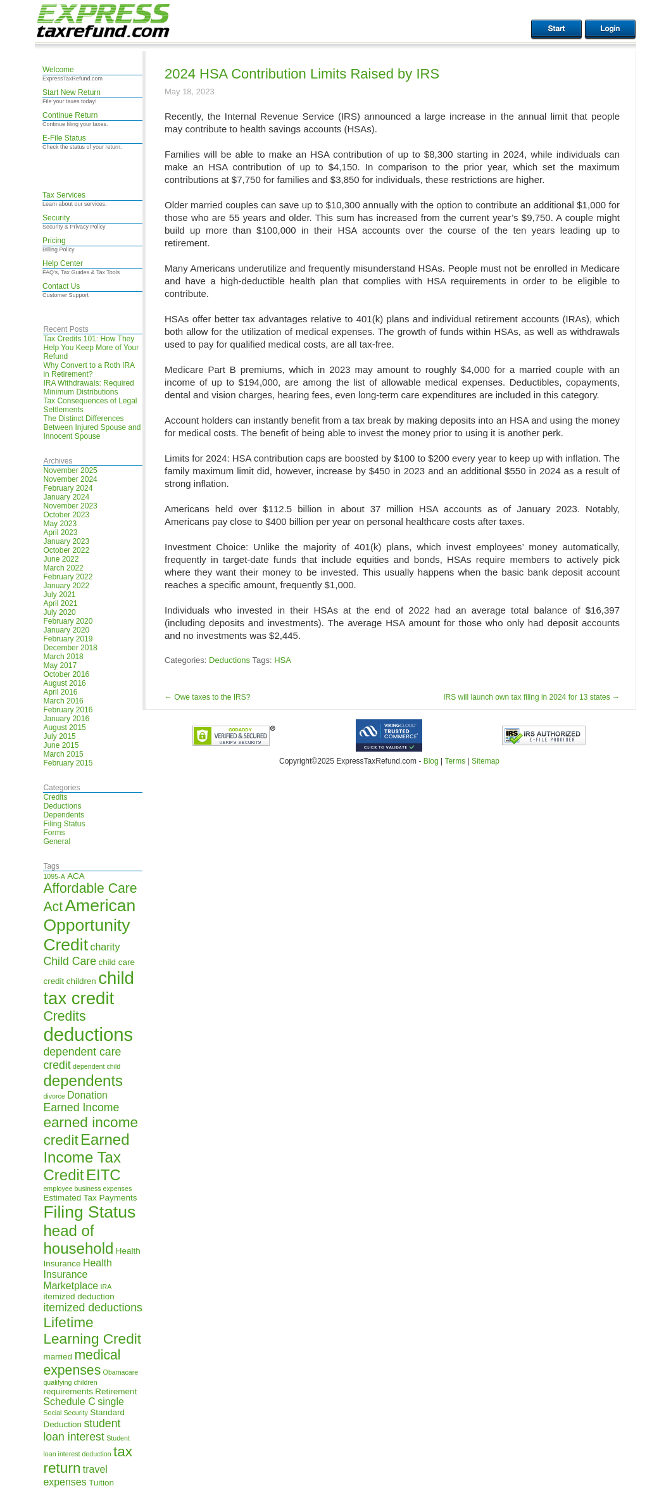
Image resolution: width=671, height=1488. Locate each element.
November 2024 (70, 479)
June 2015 (60, 745)
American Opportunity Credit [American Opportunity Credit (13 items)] (89, 925)
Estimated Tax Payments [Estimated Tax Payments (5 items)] (90, 1197)
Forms (54, 832)
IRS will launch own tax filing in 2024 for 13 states (531, 697)
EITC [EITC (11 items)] (103, 1174)
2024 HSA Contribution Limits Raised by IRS (302, 74)
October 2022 (66, 550)
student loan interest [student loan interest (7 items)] (81, 1430)
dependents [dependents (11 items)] (83, 1080)
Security (56, 217)
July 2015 (59, 736)
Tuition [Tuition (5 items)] (101, 1482)
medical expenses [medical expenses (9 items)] (81, 1362)
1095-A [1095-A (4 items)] (54, 876)
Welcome (58, 69)
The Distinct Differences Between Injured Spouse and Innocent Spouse (92, 427)
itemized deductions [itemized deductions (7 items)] (92, 1307)
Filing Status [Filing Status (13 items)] (89, 1211)
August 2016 (64, 683)
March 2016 (63, 701)
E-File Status (64, 138)
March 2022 (63, 568)
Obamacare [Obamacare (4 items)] (121, 1372)
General (56, 841)
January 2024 (66, 497)
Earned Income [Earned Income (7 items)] (81, 1107)
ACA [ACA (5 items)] (76, 876)
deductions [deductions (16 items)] (88, 1034)
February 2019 (67, 638)
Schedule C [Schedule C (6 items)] (69, 1401)
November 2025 (70, 470)
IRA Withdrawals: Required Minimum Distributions (88, 387)
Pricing (54, 240)
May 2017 (60, 665)
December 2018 (70, 647)
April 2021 (60, 603)
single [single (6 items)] (110, 1401)
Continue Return (69, 115)
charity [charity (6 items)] (105, 947)
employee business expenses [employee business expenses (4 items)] (87, 1188)
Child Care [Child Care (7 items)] (69, 961)
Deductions (62, 806)
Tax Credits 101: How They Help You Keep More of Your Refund (91, 347)
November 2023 (70, 505)
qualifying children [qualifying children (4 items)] (70, 1382)
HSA (282, 660)
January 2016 (66, 718)
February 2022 (67, 576)
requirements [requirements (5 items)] (68, 1391)
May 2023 (60, 523)
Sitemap (485, 761)
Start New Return (71, 92)
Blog (431, 761)
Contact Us (61, 286)
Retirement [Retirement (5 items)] (116, 1391)
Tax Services (63, 195)
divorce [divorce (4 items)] (54, 1096)
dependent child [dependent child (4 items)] (96, 1066)
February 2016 (67, 709)
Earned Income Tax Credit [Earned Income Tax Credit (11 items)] (86, 1157)
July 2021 (59, 594)
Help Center (62, 263)
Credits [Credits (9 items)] (64, 1016)
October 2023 (66, 514)
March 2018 (63, 656)
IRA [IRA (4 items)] (106, 1286)
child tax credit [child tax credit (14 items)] (88, 988)
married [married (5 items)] (57, 1356)
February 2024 (67, 488)
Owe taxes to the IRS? (207, 697)
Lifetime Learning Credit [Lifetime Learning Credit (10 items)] (92, 1331)
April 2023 (60, 532)
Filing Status (64, 823)
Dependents (63, 814)
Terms (454, 761)
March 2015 (63, 754)
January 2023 (66, 541)
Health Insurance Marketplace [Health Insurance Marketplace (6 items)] (77, 1274)
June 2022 (60, 559)
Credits (55, 797)
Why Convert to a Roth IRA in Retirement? (88, 370)
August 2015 (64, 727)
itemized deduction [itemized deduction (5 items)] (78, 1296)
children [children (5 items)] (81, 981)
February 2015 (67, 763)
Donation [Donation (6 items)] (87, 1095)
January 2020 (66, 630)
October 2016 (66, 674)
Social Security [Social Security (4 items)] (65, 1412)
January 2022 (66, 585)
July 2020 (59, 612)
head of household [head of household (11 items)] (78, 1239)
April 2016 (60, 692)
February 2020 (67, 621)
